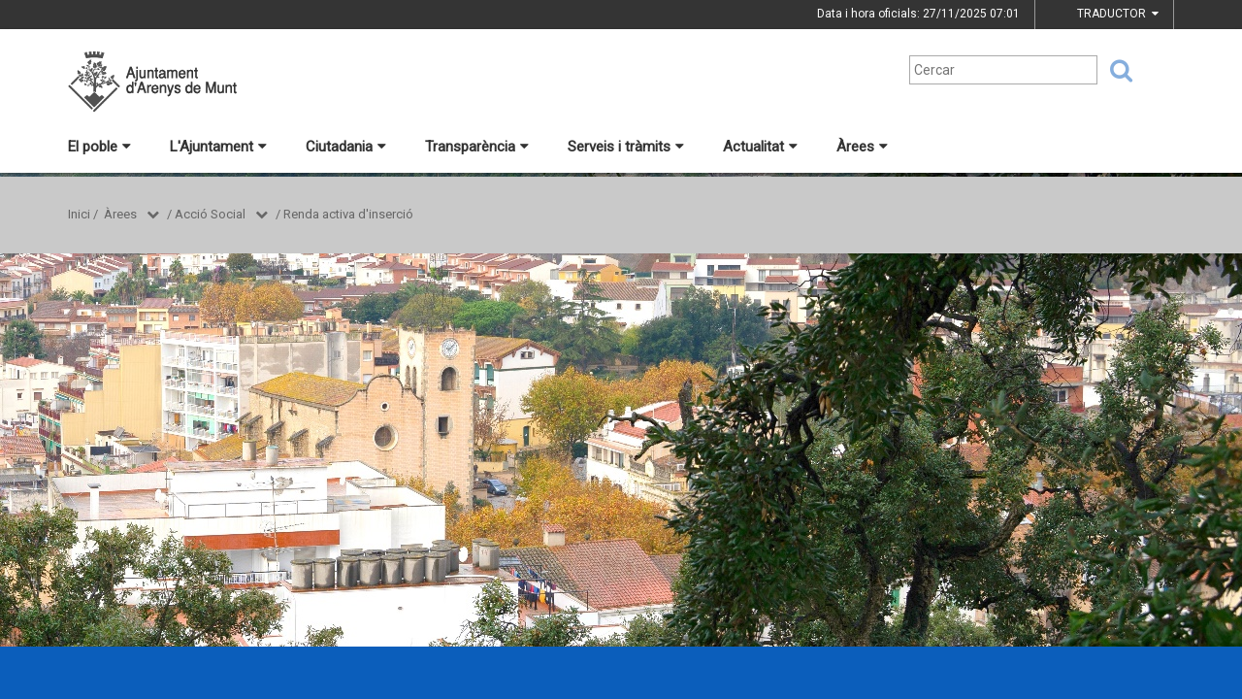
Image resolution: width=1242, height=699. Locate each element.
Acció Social (210, 214)
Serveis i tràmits (626, 146)
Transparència (477, 146)
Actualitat (760, 146)
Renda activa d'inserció (348, 214)
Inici (79, 214)
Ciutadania (346, 146)
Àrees (862, 146)
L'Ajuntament (218, 146)
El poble (99, 146)
